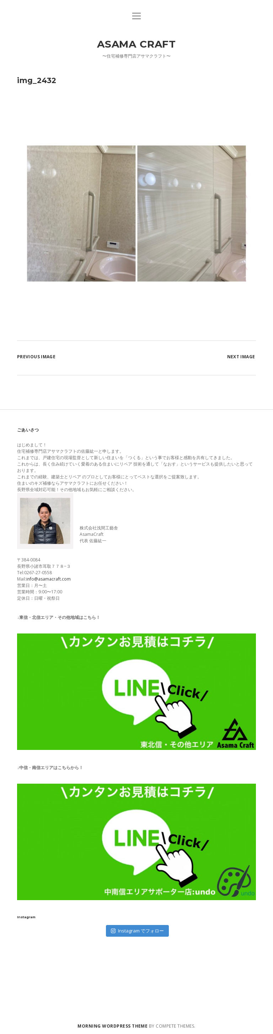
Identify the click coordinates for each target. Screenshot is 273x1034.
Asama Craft (136, 44)
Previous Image (36, 357)
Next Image (241, 357)
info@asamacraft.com (48, 579)
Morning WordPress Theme (112, 1026)
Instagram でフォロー (137, 930)
